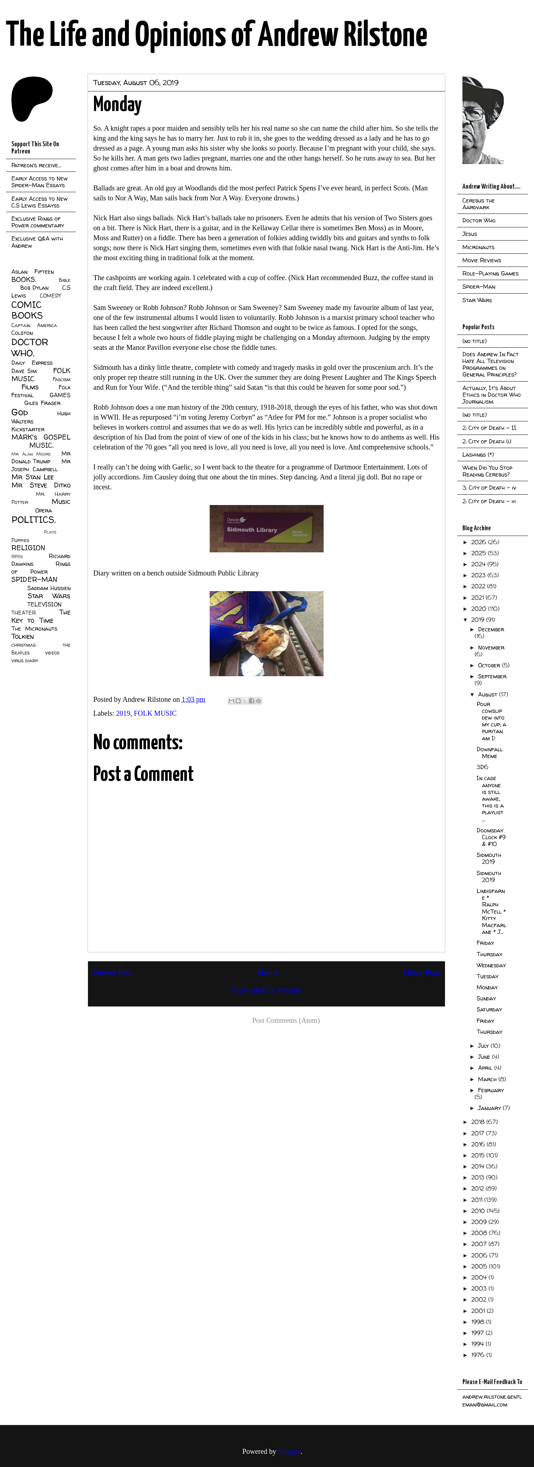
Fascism (61, 379)
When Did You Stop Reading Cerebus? (487, 471)
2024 (479, 564)
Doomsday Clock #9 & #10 (491, 837)
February (491, 1090)
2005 (480, 1266)
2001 (479, 1311)
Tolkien (22, 636)
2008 (480, 1233)
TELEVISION (44, 604)
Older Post (421, 972)
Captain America (34, 325)
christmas (23, 644)
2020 (479, 608)
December (491, 629)
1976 (478, 1355)
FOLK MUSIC (155, 713)
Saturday (489, 1009)
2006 (480, 1255)
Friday (485, 943)
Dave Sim (24, 371)
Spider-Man (478, 286)
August (488, 694)
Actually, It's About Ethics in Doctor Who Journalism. (491, 394)
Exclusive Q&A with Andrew (37, 242)
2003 (479, 1288)
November (491, 647)
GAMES (59, 395)
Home (268, 972)
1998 (478, 1322)
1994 (478, 1344)
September (492, 676)
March (488, 1079)
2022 (479, 586)
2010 (479, 1211)
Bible (64, 280)
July (484, 1046)
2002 (479, 1299)
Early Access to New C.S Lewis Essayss (39, 202)
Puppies (20, 540)
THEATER (23, 612)
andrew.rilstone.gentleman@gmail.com (492, 1400)
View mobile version (266, 989)
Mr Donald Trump (40, 457)
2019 (123, 713)
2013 (478, 1177)
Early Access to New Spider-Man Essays (39, 181)
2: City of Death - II (489, 428)
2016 (479, 1144)
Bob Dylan (34, 287)
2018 (478, 1122)
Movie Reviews (481, 260)
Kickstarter (27, 429)
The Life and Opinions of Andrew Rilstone (217, 36)
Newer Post (113, 972)
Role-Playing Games (490, 273)
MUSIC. (41, 445)
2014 (478, 1166)
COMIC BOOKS (27, 310)
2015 (478, 1155)
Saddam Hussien (48, 588)
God (19, 412)
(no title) (474, 341)
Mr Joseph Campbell (40, 465)
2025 (479, 553)
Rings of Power (40, 567)
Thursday (489, 954)
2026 (479, 542)
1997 (478, 1333)
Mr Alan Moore (31, 454)
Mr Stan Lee (32, 477)
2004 (479, 1277)
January (490, 1108)
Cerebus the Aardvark (478, 203)
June (485, 1057)
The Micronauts (34, 628)
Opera (43, 510)
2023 (479, 575)
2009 (479, 1222)
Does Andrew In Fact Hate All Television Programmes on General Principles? (490, 364)
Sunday (486, 998)
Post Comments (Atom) (286, 1020)
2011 (477, 1200)
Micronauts (478, 247)
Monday (487, 987)
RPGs (17, 556)
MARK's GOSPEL (40, 437)
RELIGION (28, 547)
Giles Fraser (42, 403)
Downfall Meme (490, 752)
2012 (478, 1188)
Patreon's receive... (36, 165)
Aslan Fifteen (32, 271)
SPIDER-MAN (34, 579)
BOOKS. (23, 279)
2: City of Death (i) (486, 441)
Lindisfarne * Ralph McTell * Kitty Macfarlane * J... (491, 911)
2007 (479, 1244)
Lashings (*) (478, 454)
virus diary (24, 660)
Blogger (289, 1451)
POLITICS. (33, 519)
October (490, 665)
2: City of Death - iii (489, 501)
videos (52, 652)
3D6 (482, 767)
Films (30, 386)
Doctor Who (479, 220)
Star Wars (49, 595)
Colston (22, 333)
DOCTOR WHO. (29, 347)
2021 (478, 597)
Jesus (469, 234)
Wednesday (491, 965)
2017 (478, 1133)
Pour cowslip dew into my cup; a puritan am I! (491, 721)
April (486, 1068)
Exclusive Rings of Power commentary (37, 222)
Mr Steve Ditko (40, 485)
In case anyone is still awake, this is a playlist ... (490, 798)
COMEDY (50, 295)
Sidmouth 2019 (489, 858)
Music (61, 501)
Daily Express (32, 363)
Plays (50, 532)
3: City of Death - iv (489, 487)
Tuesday (487, 976)
